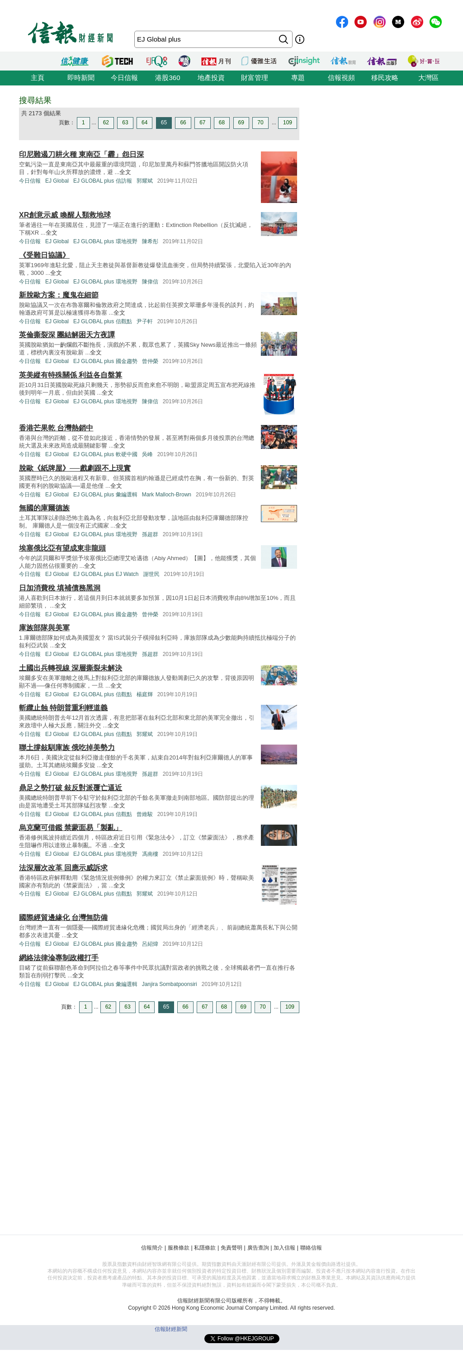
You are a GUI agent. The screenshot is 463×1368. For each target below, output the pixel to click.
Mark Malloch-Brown (166, 494)
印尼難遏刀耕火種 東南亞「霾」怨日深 (81, 154)
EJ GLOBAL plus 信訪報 (102, 181)
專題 (298, 77)
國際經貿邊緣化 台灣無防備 (63, 917)
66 (183, 122)
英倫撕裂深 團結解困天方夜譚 (67, 335)
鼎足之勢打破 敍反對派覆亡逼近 (70, 788)
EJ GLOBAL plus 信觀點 (102, 321)
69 (241, 122)
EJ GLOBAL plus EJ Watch (106, 574)
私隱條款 (205, 1248)
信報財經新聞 (171, 1329)
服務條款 (178, 1248)
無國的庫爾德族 (44, 508)
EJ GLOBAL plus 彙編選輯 (105, 494)
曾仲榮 (150, 361)
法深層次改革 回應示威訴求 (63, 868)
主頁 (37, 77)
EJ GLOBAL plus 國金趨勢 (105, 361)
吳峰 (147, 454)
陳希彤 (150, 241)
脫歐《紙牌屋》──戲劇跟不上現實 (75, 468)
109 (287, 122)
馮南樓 (150, 854)
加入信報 (284, 1248)
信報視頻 (341, 77)
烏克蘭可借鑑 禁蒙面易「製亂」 (70, 827)
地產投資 (211, 77)
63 (125, 122)
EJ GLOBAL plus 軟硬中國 (105, 454)
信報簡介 (152, 1248)
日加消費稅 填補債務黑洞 (59, 588)
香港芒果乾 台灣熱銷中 (56, 428)
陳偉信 (150, 281)
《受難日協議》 (44, 255)
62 (106, 122)
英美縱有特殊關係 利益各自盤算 (70, 375)
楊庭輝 (145, 694)
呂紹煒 (150, 944)
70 (260, 122)
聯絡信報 (311, 1248)
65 (164, 122)
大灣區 (428, 77)
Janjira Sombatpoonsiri (169, 984)
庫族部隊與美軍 (44, 628)
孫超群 (150, 534)
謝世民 (151, 574)
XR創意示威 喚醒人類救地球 (65, 215)
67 (202, 122)
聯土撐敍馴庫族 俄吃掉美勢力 (67, 747)
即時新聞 (80, 77)
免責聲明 (231, 1248)
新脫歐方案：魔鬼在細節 (59, 295)
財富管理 (254, 77)
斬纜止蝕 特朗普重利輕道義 (63, 708)
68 (222, 122)
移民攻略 (384, 77)
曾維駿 (145, 814)
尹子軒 (145, 321)
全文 (125, 172)
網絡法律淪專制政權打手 (59, 958)
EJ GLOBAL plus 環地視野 (105, 241)
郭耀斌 (145, 181)
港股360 (167, 77)
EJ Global (57, 181)
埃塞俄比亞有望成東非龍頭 (62, 548)
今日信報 (124, 77)
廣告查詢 (258, 1248)
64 (144, 122)
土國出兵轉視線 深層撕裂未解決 (70, 668)
